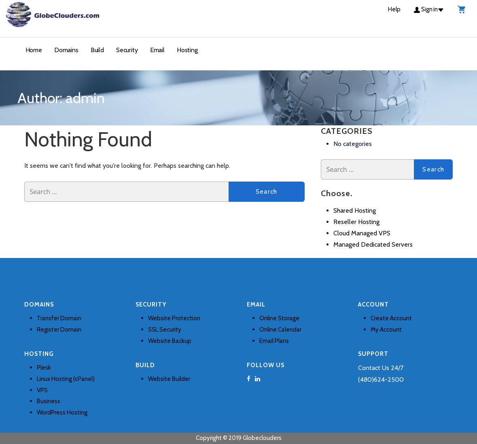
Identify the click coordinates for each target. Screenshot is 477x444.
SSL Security (164, 329)
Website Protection (174, 318)
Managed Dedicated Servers (373, 244)
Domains (66, 50)
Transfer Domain (59, 318)
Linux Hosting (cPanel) (66, 379)
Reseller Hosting (356, 222)
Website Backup (169, 341)
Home (33, 50)
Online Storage (279, 318)
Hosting (187, 50)
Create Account (391, 318)
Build (97, 50)
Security (127, 50)
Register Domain (59, 329)
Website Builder (169, 379)
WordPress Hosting (62, 412)
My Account (386, 329)
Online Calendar (280, 329)
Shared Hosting (354, 210)
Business (48, 401)
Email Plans (274, 341)
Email (157, 50)
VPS (42, 390)
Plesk (44, 367)
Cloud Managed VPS (361, 233)
